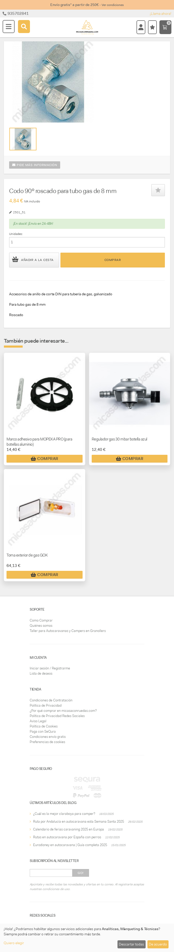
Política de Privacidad (45, 705)
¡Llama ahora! (160, 13)
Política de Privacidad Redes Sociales (57, 716)
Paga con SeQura (43, 731)
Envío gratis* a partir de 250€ (87, 4)
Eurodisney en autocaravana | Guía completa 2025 (70, 845)
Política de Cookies (44, 726)
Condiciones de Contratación (51, 700)
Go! (81, 873)
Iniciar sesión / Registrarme (50, 668)
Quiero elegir (14, 943)
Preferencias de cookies (47, 742)
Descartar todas (131, 944)
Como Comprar (41, 620)
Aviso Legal (38, 721)
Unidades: (16, 234)
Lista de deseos (41, 673)
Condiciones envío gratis (48, 736)
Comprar (112, 260)
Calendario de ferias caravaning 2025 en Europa (68, 829)
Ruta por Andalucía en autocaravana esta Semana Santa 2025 (78, 821)
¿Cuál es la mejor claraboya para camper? (64, 814)
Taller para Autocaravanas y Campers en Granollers (68, 631)
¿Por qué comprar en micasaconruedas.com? (63, 710)
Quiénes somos (41, 625)
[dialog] (87, 938)
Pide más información (34, 165)
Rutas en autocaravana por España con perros (67, 837)
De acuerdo (158, 944)
